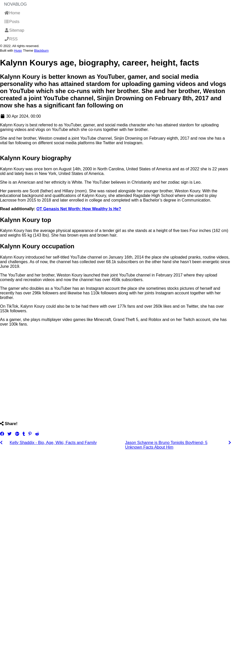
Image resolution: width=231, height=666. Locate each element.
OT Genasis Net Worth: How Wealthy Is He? (78, 209)
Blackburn (41, 50)
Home (12, 13)
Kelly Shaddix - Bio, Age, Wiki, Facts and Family (53, 442)
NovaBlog (15, 4)
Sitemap (14, 30)
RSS (11, 39)
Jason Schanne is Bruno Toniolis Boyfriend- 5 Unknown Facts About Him (166, 444)
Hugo (18, 50)
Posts (11, 21)
